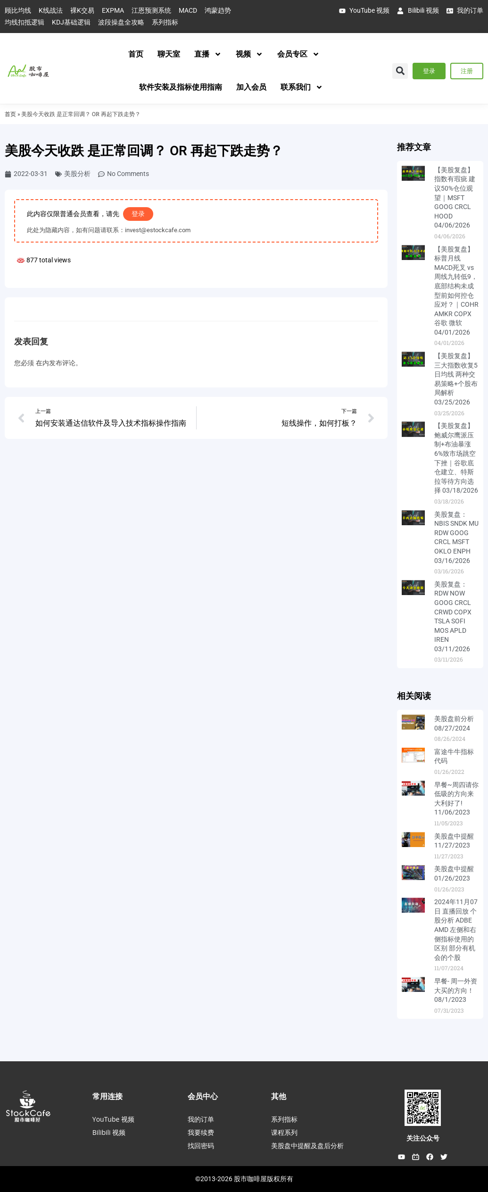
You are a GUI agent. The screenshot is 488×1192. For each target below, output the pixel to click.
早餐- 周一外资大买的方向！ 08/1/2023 (455, 990)
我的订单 (201, 1119)
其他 (278, 1096)
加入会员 (251, 87)
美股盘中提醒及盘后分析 (307, 1145)
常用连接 (107, 1096)
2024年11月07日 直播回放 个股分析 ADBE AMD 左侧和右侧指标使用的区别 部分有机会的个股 (456, 929)
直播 (208, 54)
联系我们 (302, 87)
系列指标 (284, 1119)
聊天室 (168, 54)
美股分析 (77, 173)
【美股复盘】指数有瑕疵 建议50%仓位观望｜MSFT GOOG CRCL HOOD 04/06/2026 (454, 197)
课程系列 (284, 1132)
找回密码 (201, 1145)
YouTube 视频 (113, 1119)
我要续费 (201, 1132)
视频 (249, 54)
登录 (138, 214)
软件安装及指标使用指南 (180, 87)
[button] (400, 71)
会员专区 (298, 54)
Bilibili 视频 (108, 1132)
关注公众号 (422, 1138)
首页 (135, 54)
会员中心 (203, 1096)
